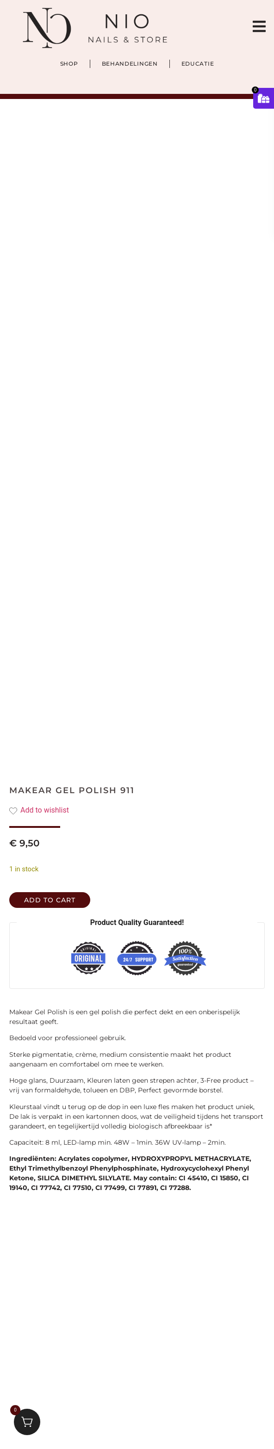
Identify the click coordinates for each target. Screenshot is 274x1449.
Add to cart (49, 900)
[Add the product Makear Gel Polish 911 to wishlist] (137, 810)
